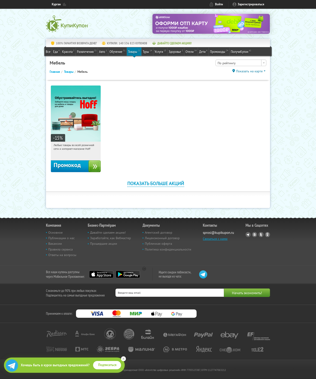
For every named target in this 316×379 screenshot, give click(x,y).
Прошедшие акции (103, 243)
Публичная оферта (158, 243)
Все (48, 51)
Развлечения (87, 51)
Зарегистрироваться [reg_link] (251, 4)
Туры (147, 51)
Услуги (160, 51)
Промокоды (219, 51)
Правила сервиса (60, 249)
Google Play (128, 274)
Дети (203, 51)
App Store (101, 274)
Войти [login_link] (219, 4)
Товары (134, 51)
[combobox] (241, 63)
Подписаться (107, 365)
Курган (56, 4)
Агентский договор (158, 232)
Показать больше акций (155, 183)
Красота (68, 51)
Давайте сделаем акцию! (108, 232)
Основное (55, 232)
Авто (103, 51)
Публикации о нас (61, 238)
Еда (56, 51)
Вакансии (55, 243)
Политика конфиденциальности (168, 249)
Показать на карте (249, 71)
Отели (191, 51)
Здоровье (176, 51)
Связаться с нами (215, 239)
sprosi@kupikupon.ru (218, 232)
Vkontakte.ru (254, 234)
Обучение (117, 51)
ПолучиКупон (241, 51)
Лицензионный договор (162, 238)
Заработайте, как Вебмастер (110, 238)
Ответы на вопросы (62, 255)
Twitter (261, 234)
